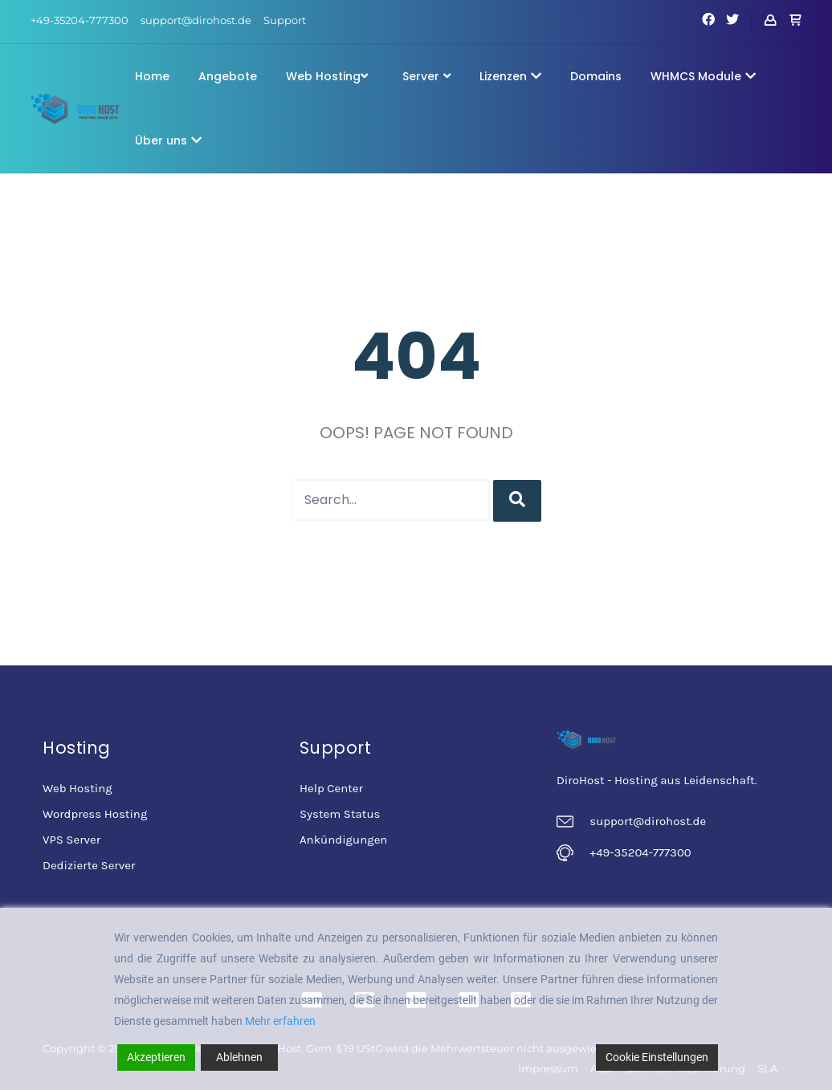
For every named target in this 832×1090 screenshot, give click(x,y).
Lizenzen (510, 76)
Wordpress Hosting (95, 814)
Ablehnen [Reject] (239, 1057)
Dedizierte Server (89, 865)
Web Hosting (327, 76)
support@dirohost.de (196, 20)
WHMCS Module (703, 76)
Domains (596, 76)
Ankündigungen (343, 839)
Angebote (227, 76)
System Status (340, 814)
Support (284, 20)
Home (152, 76)
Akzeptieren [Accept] (156, 1057)
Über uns (168, 140)
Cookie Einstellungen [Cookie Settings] (657, 1057)
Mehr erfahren (280, 1021)
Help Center (331, 788)
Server (426, 76)
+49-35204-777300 (79, 20)
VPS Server (71, 839)
